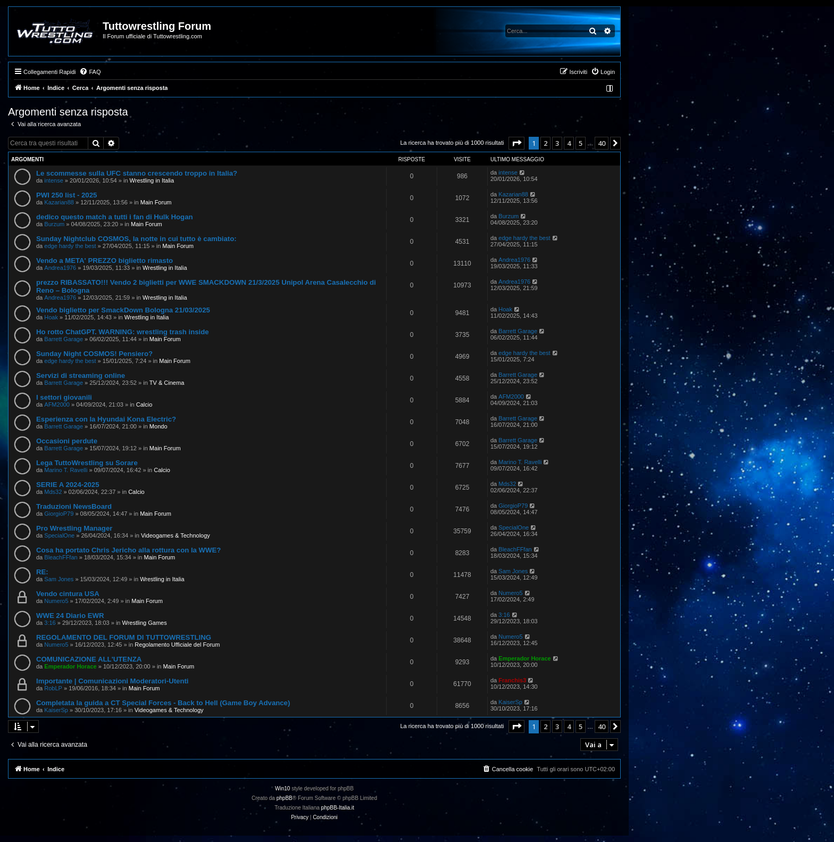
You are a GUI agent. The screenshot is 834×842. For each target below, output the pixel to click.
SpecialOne (59, 535)
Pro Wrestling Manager (74, 528)
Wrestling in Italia (152, 180)
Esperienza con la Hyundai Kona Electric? (106, 419)
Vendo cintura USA (67, 594)
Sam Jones (58, 579)
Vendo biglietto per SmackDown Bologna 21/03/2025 (123, 310)
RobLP (53, 688)
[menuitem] (90, 71)
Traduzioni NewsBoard (74, 506)
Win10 (282, 788)
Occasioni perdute (66, 441)
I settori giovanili (64, 397)
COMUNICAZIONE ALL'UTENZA (88, 659)
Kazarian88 (59, 202)
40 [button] (601, 143)
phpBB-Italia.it (337, 808)
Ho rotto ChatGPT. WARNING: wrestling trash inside (122, 332)
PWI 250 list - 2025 (66, 195)
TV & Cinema (166, 382)
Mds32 (53, 492)
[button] (516, 143)
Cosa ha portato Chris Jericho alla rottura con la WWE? (128, 550)
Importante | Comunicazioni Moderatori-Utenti (112, 681)
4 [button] (569, 143)
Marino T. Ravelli (65, 470)
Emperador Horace (70, 666)
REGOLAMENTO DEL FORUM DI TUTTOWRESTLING (123, 637)
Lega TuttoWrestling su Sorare (87, 463)
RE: (42, 572)
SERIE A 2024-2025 (67, 485)
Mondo (158, 426)
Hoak (51, 317)
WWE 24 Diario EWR (70, 616)
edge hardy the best (70, 246)
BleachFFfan (60, 557)
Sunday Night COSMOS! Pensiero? (94, 354)
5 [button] (580, 143)
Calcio (144, 404)
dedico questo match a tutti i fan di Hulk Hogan (114, 217)
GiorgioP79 (58, 513)
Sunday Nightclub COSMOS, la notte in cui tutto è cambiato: (136, 239)
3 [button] (557, 143)
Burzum (54, 224)
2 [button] (545, 143)
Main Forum (156, 202)
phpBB (285, 798)
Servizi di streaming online (80, 375)
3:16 (49, 623)
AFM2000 (57, 404)
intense (53, 180)
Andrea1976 (60, 268)
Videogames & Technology (175, 535)
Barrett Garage (63, 339)
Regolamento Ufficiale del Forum (177, 644)
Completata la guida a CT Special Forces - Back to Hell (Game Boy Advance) (163, 703)
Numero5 (56, 601)
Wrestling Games (144, 623)
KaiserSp (56, 710)
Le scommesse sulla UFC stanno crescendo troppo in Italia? (136, 173)
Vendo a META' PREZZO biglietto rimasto (104, 261)
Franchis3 (512, 680)
